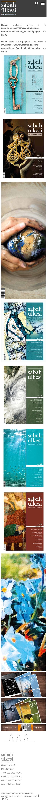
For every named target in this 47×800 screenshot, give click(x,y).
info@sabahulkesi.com (11, 780)
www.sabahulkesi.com (11, 784)
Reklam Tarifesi (6, 796)
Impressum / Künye (30, 796)
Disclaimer (17, 796)
